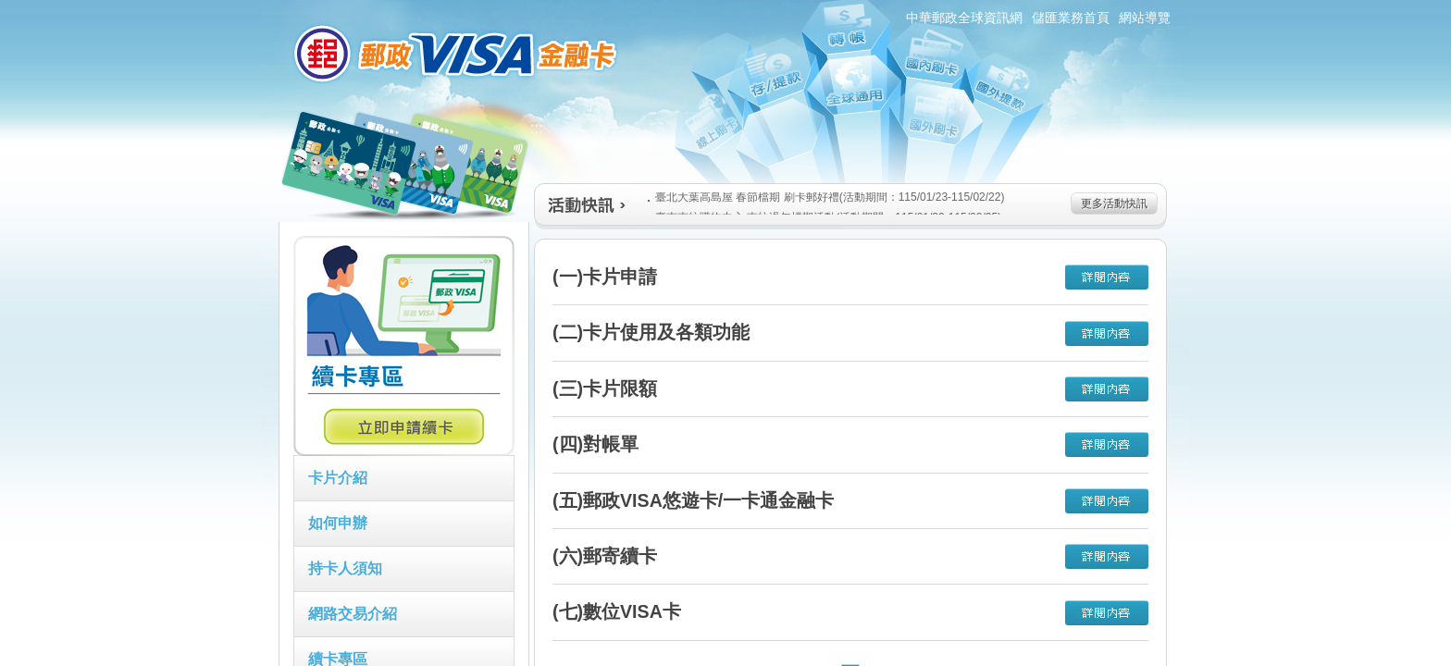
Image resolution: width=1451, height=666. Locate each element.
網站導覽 (1145, 17)
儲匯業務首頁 (1071, 17)
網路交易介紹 (352, 614)
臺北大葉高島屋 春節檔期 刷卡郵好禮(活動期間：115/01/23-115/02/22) (826, 197)
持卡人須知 (345, 568)
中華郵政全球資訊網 (964, 17)
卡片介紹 (337, 478)
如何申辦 (337, 523)
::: (268, 8)
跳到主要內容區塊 (9, 9)
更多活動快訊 (1114, 203)
